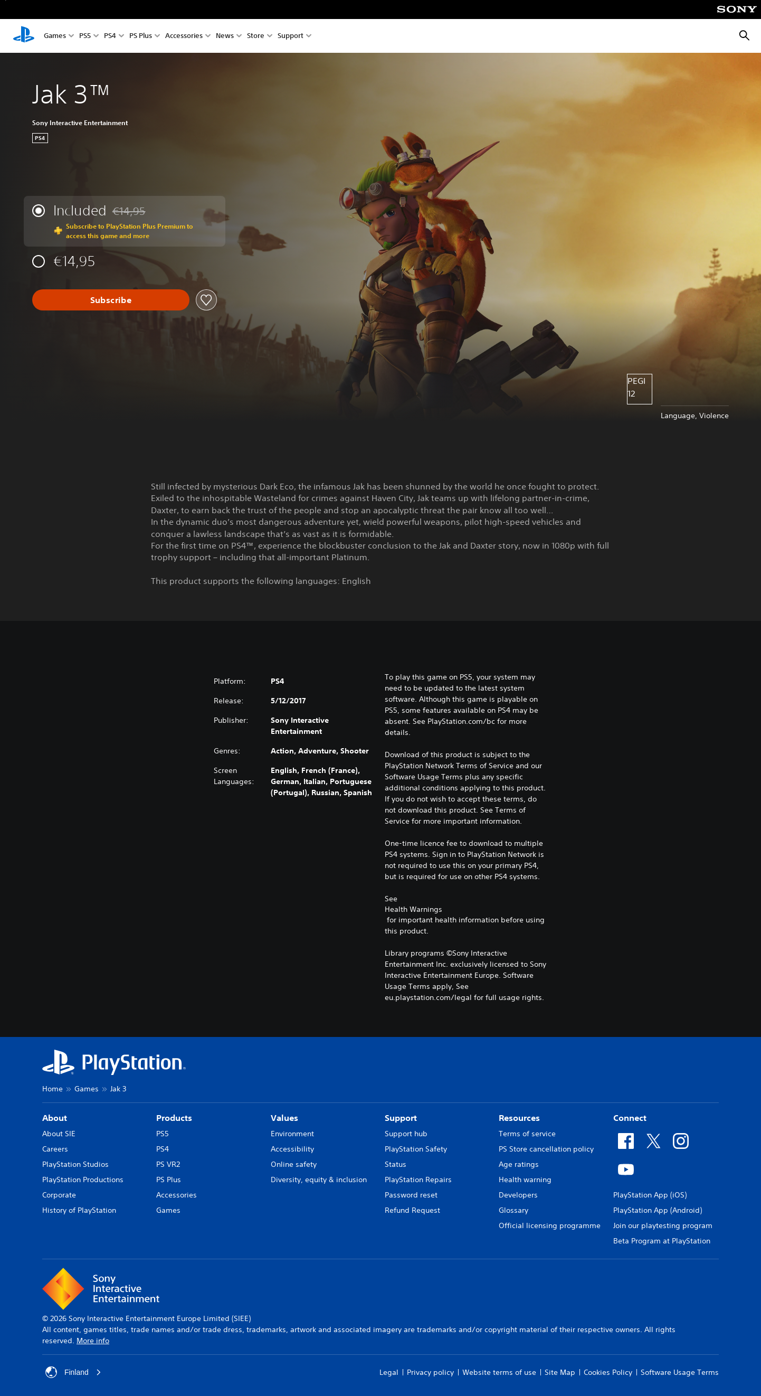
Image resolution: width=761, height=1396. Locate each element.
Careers (55, 1149)
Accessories (184, 36)
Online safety (294, 1164)
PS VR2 (168, 1164)
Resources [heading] (519, 1117)
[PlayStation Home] (24, 36)
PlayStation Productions (82, 1179)
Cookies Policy (608, 1372)
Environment (292, 1133)
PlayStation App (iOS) (650, 1195)
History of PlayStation (79, 1210)
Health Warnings (413, 909)
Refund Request (412, 1210)
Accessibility (292, 1149)
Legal (388, 1372)
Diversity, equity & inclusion (319, 1179)
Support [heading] (401, 1117)
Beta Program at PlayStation (661, 1241)
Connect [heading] (629, 1117)
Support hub (406, 1133)
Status (395, 1164)
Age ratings (519, 1164)
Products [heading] (174, 1117)
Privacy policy (430, 1372)
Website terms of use (499, 1372)
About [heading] (54, 1117)
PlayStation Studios (75, 1164)
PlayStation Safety (416, 1149)
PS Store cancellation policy (546, 1149)
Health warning (525, 1179)
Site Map (560, 1372)
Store (255, 36)
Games (55, 36)
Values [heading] (284, 1117)
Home (52, 1088)
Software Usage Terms (680, 1372)
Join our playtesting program (662, 1225)
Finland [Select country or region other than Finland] (73, 1372)
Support (290, 36)
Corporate (59, 1195)
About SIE (58, 1133)
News (225, 36)
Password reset (411, 1195)
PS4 (110, 36)
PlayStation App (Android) (657, 1210)
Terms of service (527, 1133)
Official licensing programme (550, 1225)
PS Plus (140, 36)
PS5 (85, 36)
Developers (518, 1195)
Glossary (513, 1210)
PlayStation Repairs (418, 1179)
